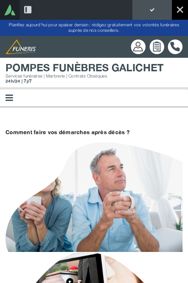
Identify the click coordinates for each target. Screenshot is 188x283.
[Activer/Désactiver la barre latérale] (28, 10)
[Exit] (180, 10)
